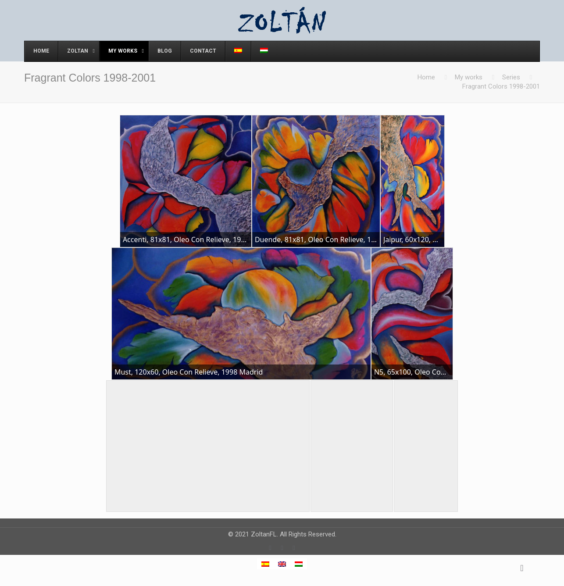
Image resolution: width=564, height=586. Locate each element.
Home (426, 77)
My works (468, 77)
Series (511, 77)
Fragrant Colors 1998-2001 (501, 86)
